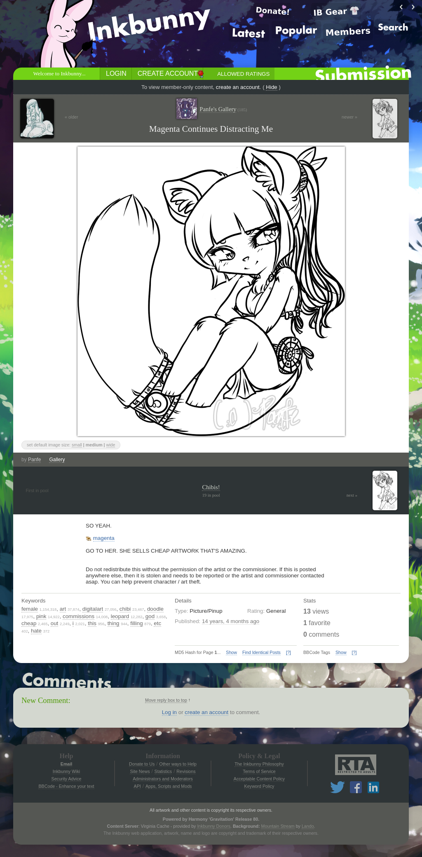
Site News (140, 771)
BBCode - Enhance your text (66, 786)
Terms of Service (259, 771)
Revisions (185, 771)
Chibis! (211, 487)
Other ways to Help (178, 763)
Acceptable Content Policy (259, 778)
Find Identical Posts (261, 652)
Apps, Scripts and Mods (168, 786)
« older (71, 116)
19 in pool (211, 495)
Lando (308, 826)
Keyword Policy (259, 786)
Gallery (57, 459)
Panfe (34, 459)
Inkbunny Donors (213, 826)
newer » (349, 116)
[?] (288, 652)
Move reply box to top (166, 700)
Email (66, 763)
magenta (104, 538)
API (137, 786)
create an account (238, 87)
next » (352, 495)
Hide (271, 87)
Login (116, 73)
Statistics (163, 771)
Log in (169, 712)
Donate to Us (142, 763)
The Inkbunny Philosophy (259, 763)
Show (231, 652)
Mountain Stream (278, 826)
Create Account (168, 73)
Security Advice (67, 778)
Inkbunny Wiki (66, 771)
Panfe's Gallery (223, 109)
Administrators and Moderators (163, 778)
